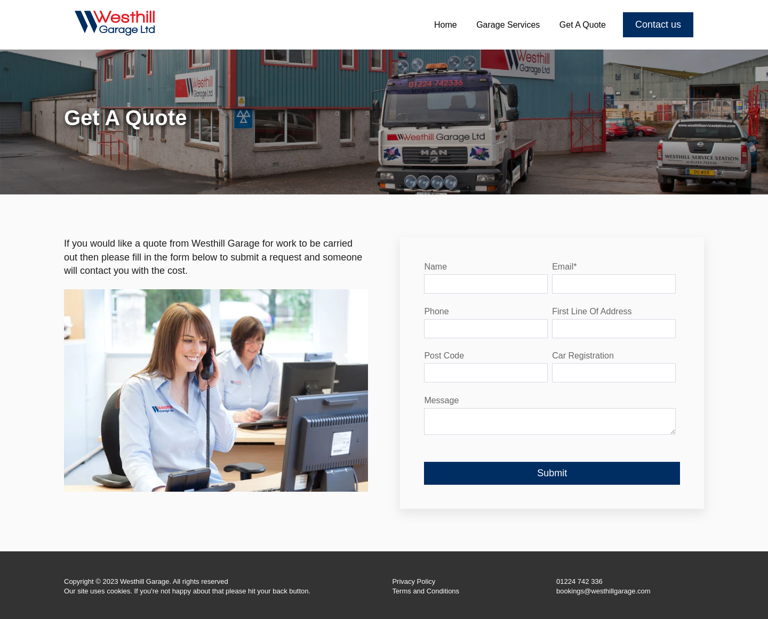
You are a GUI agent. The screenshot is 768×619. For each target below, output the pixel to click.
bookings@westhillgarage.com (603, 591)
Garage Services (508, 24)
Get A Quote (582, 24)
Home (445, 24)
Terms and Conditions (425, 591)
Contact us (658, 24)
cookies (118, 591)
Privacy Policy (413, 581)
